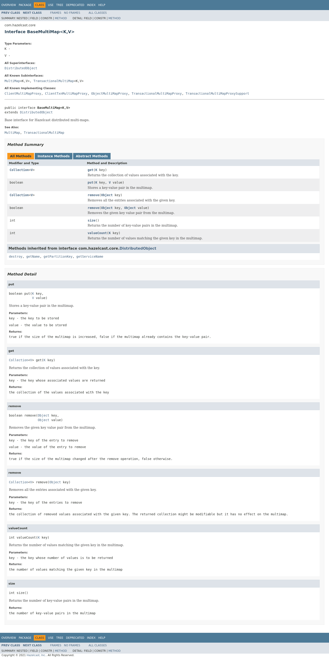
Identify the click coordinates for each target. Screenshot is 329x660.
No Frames (72, 12)
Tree (59, 5)
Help (101, 5)
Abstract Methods (92, 156)
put (90, 182)
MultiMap (12, 81)
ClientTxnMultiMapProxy (66, 93)
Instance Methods (53, 156)
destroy (15, 256)
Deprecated (75, 5)
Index (91, 5)
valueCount (97, 233)
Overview (8, 5)
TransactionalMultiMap (53, 81)
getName (33, 256)
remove (93, 195)
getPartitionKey (58, 256)
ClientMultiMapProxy (23, 93)
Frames (55, 12)
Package (25, 5)
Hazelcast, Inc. (36, 655)
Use (50, 5)
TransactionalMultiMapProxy (157, 93)
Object (107, 195)
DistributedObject (21, 68)
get (90, 170)
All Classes (98, 12)
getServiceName (89, 256)
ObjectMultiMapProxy (109, 93)
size (92, 220)
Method (61, 18)
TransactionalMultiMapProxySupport (217, 93)
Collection (19, 170)
